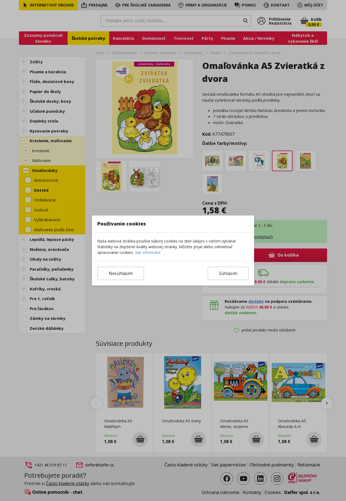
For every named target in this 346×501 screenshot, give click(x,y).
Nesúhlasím (121, 273)
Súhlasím (228, 273)
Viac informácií (147, 252)
